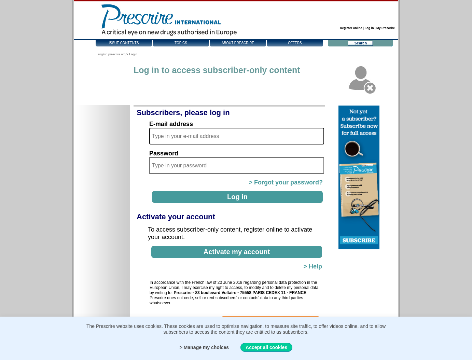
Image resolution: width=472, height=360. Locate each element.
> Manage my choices (204, 347)
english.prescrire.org (112, 54)
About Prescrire (238, 43)
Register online (351, 28)
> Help (312, 266)
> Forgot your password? (286, 182)
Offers (295, 43)
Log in (369, 28)
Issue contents (124, 43)
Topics (181, 43)
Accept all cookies (266, 347)
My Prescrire (385, 28)
